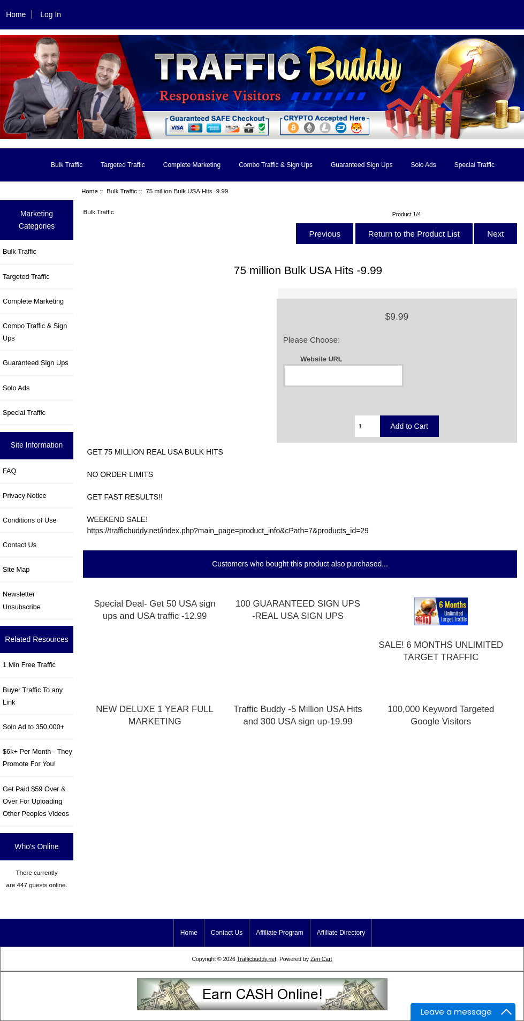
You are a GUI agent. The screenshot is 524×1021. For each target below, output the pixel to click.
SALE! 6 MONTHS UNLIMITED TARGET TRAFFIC (440, 651)
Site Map (16, 569)
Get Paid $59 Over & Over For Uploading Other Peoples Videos (36, 801)
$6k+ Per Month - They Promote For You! (37, 757)
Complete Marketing (192, 165)
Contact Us (19, 545)
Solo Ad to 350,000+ (33, 727)
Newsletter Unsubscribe (22, 600)
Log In (50, 14)
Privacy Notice (24, 495)
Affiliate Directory (341, 932)
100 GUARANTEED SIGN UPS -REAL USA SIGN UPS (298, 610)
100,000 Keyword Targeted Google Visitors (441, 715)
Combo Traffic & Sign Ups (276, 165)
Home (16, 14)
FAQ (10, 471)
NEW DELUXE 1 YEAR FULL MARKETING (154, 715)
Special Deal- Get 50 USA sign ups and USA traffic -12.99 (154, 610)
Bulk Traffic (122, 190)
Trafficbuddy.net (257, 959)
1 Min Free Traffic (29, 665)
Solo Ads (423, 165)
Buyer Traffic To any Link (33, 696)
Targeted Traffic (123, 165)
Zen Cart (321, 959)
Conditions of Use (30, 520)
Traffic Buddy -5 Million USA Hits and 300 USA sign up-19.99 (297, 715)
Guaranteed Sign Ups (361, 165)
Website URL (321, 359)
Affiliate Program (279, 932)
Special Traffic (474, 165)
